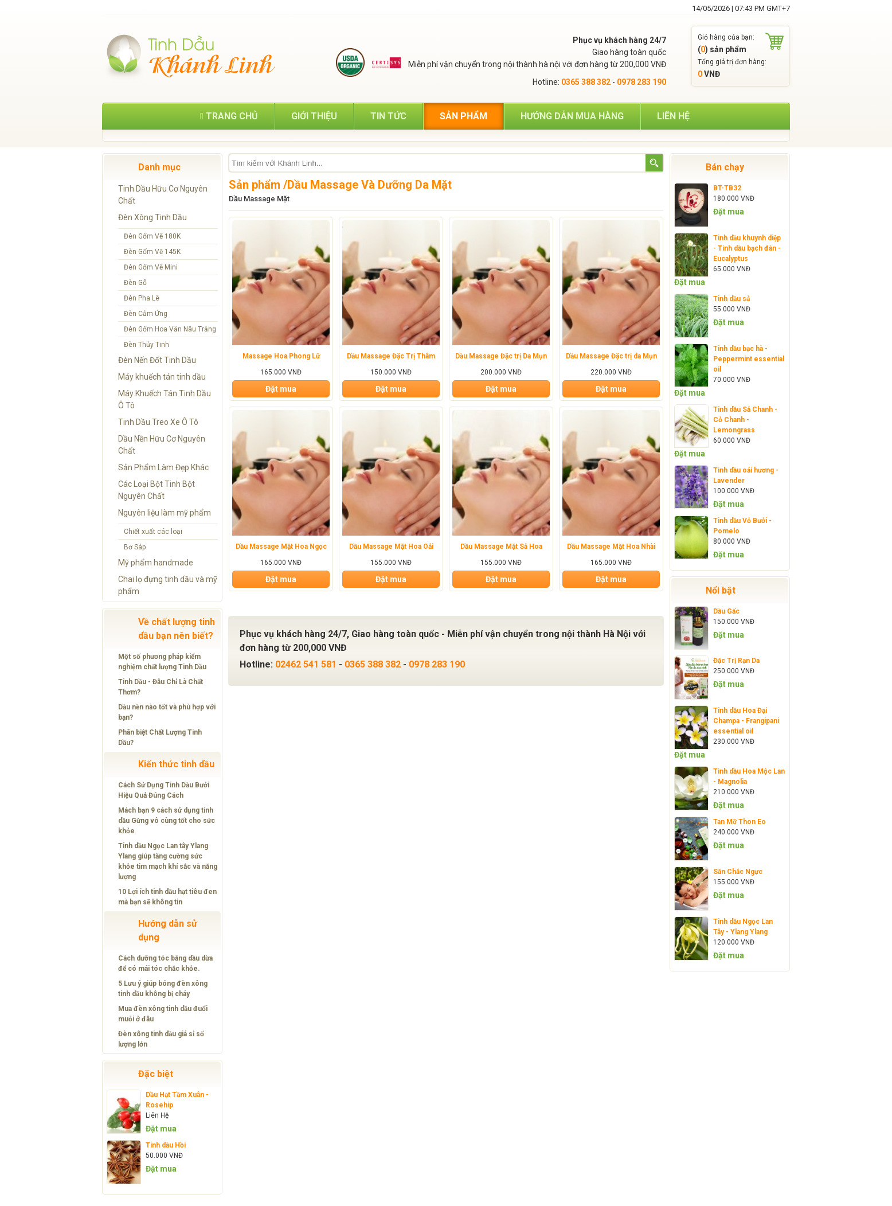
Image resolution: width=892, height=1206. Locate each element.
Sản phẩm (463, 116)
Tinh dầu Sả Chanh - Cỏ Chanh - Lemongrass (745, 419)
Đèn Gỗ (135, 283)
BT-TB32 (727, 188)
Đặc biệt (155, 1073)
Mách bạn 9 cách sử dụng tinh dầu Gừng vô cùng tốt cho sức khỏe (166, 820)
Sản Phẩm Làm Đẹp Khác (163, 467)
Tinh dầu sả (731, 299)
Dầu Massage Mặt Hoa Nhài (611, 546)
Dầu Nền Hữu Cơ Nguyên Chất (161, 444)
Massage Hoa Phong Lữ (281, 356)
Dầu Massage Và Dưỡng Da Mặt (369, 185)
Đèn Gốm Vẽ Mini (151, 267)
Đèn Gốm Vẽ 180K (152, 236)
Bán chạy (725, 167)
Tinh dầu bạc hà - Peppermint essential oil (748, 359)
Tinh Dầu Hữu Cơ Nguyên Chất (163, 194)
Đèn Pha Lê (141, 298)
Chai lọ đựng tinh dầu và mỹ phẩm (167, 585)
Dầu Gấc (726, 611)
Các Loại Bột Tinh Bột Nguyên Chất (156, 490)
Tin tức (388, 116)
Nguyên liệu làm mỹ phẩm (164, 512)
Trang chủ (229, 116)
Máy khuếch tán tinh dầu (162, 376)
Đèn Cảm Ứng (145, 314)
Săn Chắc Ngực (737, 872)
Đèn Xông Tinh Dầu (152, 217)
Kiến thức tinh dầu (176, 764)
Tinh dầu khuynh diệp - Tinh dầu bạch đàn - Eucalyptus (747, 248)
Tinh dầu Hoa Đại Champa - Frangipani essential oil (746, 721)
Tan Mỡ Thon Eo (739, 822)
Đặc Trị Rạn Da (736, 661)
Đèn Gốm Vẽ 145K (152, 252)
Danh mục (159, 167)
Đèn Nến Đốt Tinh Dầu (157, 360)
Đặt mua (161, 1128)
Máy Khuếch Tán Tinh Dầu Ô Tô (164, 399)
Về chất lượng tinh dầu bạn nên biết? (176, 628)
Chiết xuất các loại (153, 532)
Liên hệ (673, 116)
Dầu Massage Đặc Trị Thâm (391, 356)
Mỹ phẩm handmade (155, 562)
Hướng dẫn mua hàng (572, 116)
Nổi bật (720, 590)
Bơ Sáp (135, 547)
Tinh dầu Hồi (166, 1145)
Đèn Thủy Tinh (146, 345)
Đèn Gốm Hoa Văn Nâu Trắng (170, 329)
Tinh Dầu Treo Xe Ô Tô (158, 422)
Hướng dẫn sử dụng (167, 930)
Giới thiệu (314, 116)
